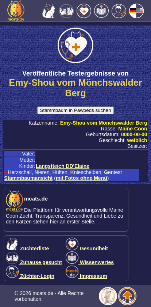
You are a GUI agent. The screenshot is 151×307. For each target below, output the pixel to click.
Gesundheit (87, 248)
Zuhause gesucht (34, 262)
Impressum (86, 276)
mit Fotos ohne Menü (81, 178)
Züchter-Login (30, 276)
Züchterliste (27, 248)
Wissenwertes (90, 262)
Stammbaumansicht (28, 178)
